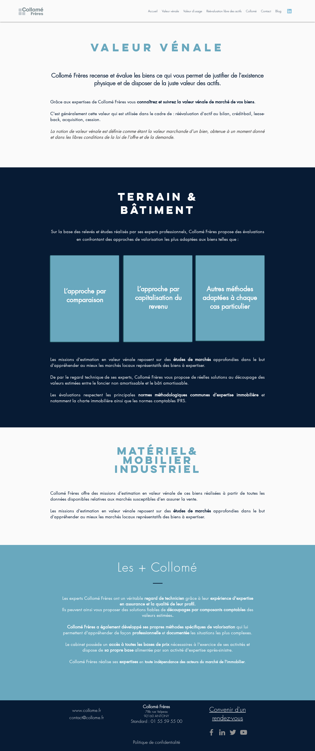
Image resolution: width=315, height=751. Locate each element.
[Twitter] (233, 732)
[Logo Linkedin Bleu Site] (289, 11)
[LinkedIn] (222, 732)
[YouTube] (243, 732)
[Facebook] (211, 732)
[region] (84, 298)
